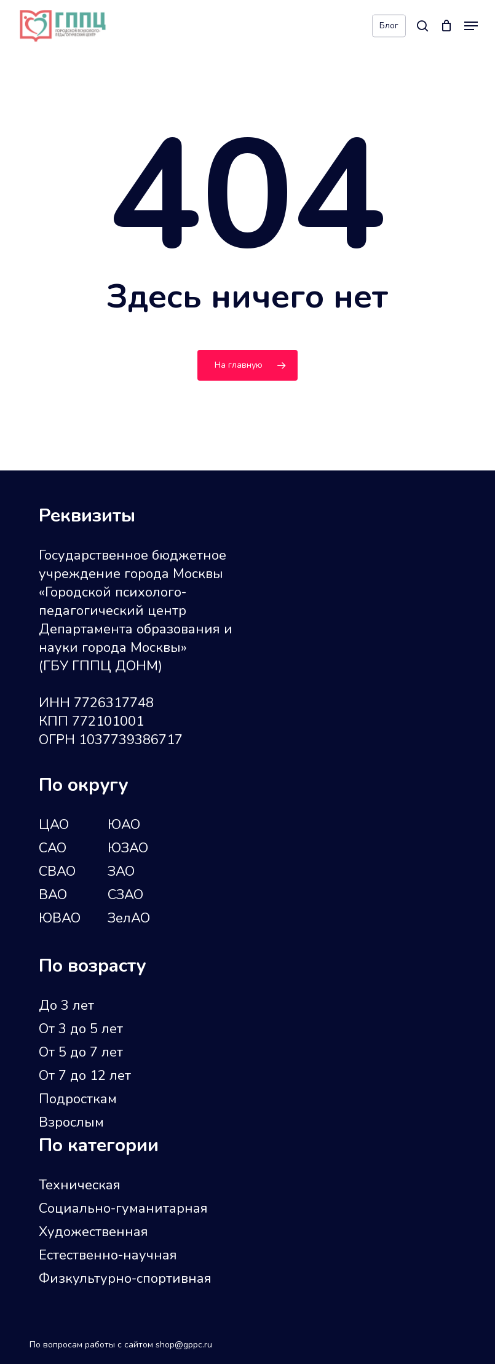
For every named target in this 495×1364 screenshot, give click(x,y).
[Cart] (446, 25)
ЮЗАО (128, 848)
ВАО (53, 895)
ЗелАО (129, 918)
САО (52, 848)
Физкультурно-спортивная (125, 1278)
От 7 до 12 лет (85, 1075)
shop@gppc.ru (184, 1344)
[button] (471, 26)
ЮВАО (60, 918)
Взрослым (71, 1122)
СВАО (57, 871)
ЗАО (121, 871)
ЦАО (54, 824)
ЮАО (124, 824)
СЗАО (125, 895)
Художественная (93, 1232)
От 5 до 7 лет (81, 1052)
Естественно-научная (108, 1255)
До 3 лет (66, 1005)
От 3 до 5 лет (81, 1029)
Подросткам (78, 1099)
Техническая (80, 1185)
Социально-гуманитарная (123, 1208)
